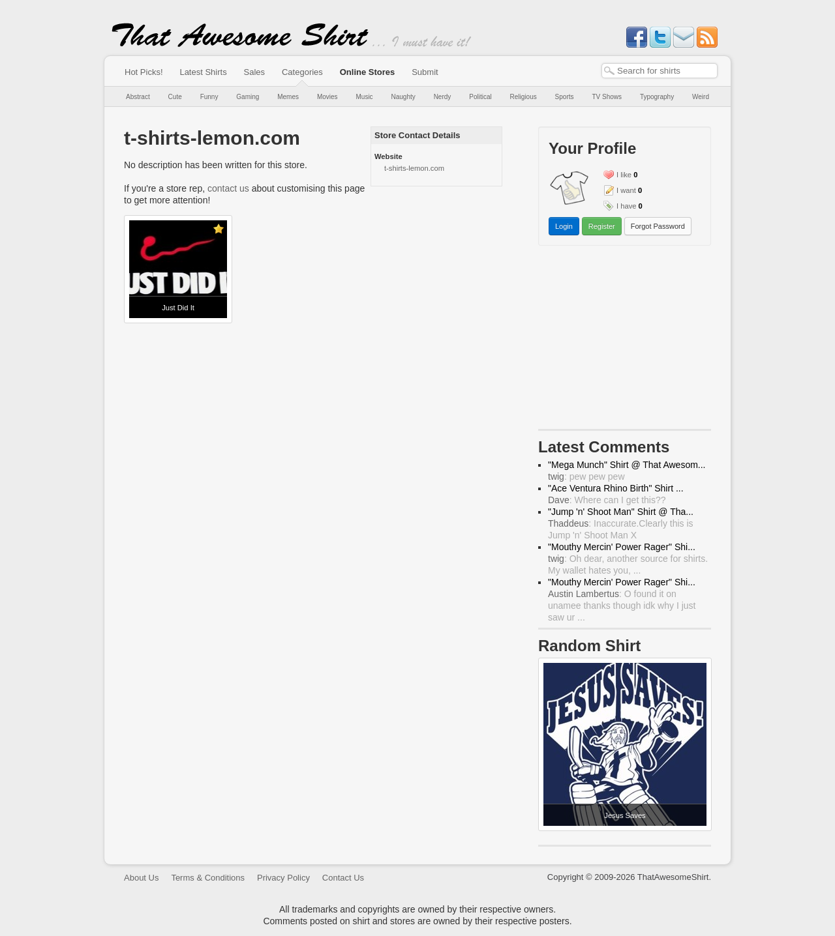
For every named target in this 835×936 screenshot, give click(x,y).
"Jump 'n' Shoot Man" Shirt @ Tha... (620, 511)
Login (564, 226)
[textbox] (659, 70)
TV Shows (607, 96)
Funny (209, 96)
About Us (141, 878)
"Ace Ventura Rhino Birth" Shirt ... (616, 488)
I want (626, 190)
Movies (327, 96)
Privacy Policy (283, 878)
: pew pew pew (586, 476)
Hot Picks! (144, 72)
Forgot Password (658, 226)
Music (364, 96)
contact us (228, 188)
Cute (175, 96)
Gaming (247, 96)
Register (601, 226)
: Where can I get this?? (607, 500)
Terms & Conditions (208, 878)
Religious (523, 96)
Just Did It (178, 308)
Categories (302, 72)
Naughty (403, 96)
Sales (255, 72)
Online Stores (367, 72)
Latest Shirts (202, 72)
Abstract (138, 96)
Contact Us (343, 878)
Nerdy (442, 96)
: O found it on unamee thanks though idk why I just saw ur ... (621, 605)
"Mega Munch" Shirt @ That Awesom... (627, 465)
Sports (564, 96)
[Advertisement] (624, 340)
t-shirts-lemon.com (414, 168)
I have (626, 206)
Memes (288, 96)
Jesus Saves (624, 815)
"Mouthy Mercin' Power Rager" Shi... (621, 547)
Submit (425, 72)
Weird (700, 96)
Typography (657, 96)
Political (480, 96)
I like (623, 175)
